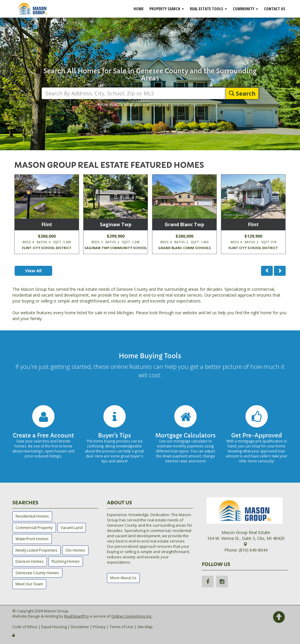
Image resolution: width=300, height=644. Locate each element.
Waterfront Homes (32, 538)
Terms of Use (121, 626)
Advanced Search (186, 104)
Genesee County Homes (37, 572)
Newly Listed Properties (36, 550)
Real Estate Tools (208, 8)
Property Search (166, 8)
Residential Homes (32, 516)
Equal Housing (54, 626)
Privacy (99, 626)
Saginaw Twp (116, 224)
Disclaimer (80, 626)
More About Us (123, 577)
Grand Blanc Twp (184, 224)
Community (245, 8)
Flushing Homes (66, 561)
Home (139, 8)
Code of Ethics (25, 626)
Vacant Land (72, 527)
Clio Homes (75, 550)
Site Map (145, 626)
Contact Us (274, 8)
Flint (47, 224)
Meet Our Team (29, 583)
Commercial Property (34, 527)
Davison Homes (30, 561)
